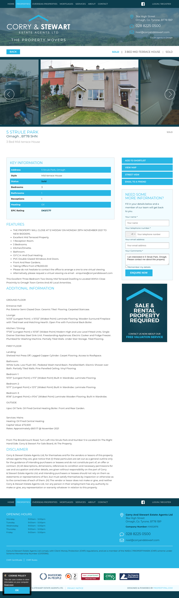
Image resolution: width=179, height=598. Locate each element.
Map (131, 174)
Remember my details (139, 274)
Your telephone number (138, 235)
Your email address (135, 246)
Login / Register (161, 4)
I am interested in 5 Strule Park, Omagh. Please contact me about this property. (147, 266)
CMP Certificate (14, 566)
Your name (131, 223)
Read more (8, 585)
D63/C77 (46, 217)
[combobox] (131, 241)
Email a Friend (135, 188)
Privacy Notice (75, 595)
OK (17, 590)
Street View (132, 181)
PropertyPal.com (163, 595)
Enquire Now (139, 279)
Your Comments (134, 257)
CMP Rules (31, 566)
